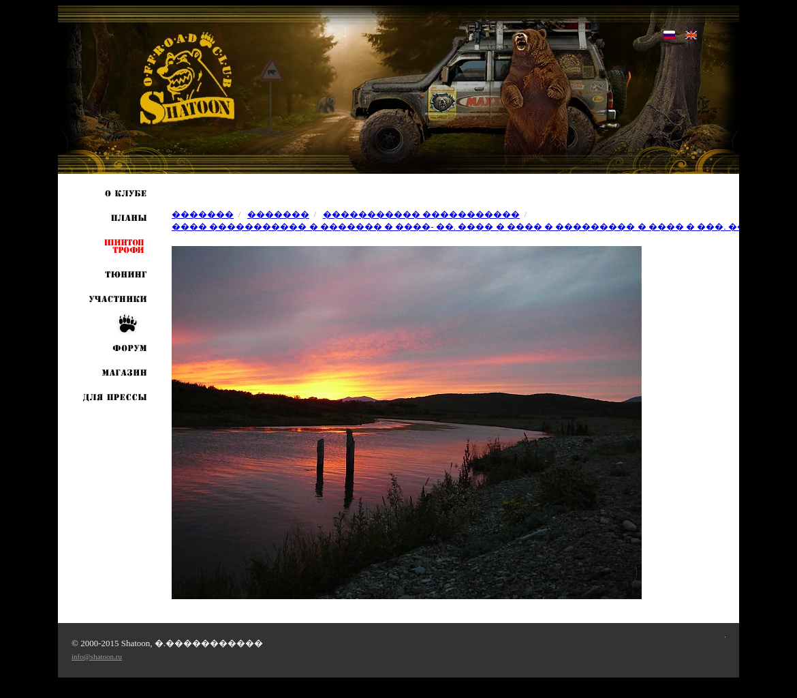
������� (203, 214)
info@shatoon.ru (97, 656)
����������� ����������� (421, 214)
